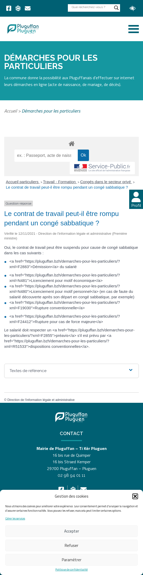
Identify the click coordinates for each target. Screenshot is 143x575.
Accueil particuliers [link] (23, 182)
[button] (135, 496)
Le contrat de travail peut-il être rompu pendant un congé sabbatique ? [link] (67, 187)
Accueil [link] (10, 110)
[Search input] (91, 7)
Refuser (71, 545)
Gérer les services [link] (15, 518)
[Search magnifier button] (116, 7)
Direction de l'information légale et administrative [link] (41, 400)
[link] (8, 8)
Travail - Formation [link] (60, 182)
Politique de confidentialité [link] (71, 569)
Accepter (71, 531)
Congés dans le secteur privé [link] (106, 182)
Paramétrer (71, 560)
